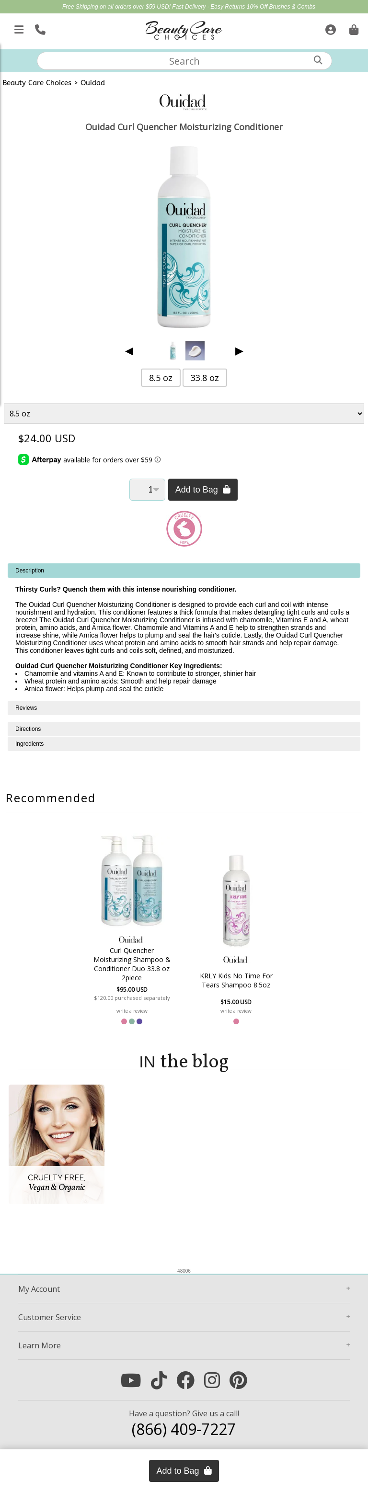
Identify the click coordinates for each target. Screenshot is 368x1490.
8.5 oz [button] (160, 377)
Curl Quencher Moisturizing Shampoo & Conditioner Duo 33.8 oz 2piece (132, 964)
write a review (132, 1011)
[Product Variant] (184, 413)
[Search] (318, 60)
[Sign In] (329, 27)
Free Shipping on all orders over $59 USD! (117, 6)
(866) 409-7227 (184, 1429)
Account (39, 1289)
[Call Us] (39, 27)
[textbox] (184, 61)
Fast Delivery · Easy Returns (209, 6)
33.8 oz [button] (205, 377)
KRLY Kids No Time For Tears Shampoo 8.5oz (236, 980)
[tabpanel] (184, 632)
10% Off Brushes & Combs (281, 6)
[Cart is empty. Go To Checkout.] (352, 27)
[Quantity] (147, 490)
